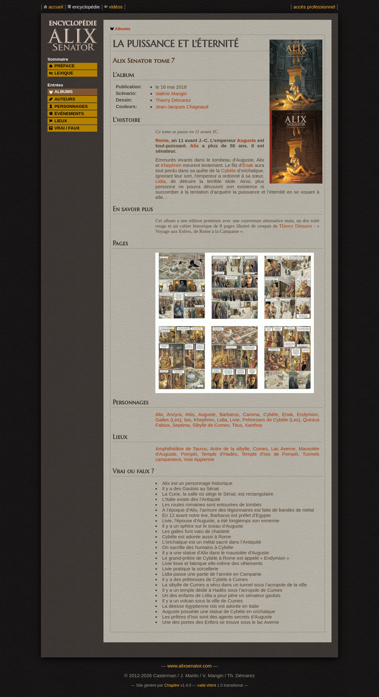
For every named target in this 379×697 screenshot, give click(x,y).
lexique (61, 73)
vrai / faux (64, 128)
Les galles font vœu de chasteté (195, 531)
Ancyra (174, 414)
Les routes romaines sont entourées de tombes (211, 504)
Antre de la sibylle (229, 448)
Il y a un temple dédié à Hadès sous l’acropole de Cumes (222, 590)
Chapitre (171, 685)
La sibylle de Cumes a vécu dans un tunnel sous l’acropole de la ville (234, 584)
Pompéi (189, 454)
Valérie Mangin (171, 93)
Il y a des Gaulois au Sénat (190, 488)
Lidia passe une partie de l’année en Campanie (211, 574)
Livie (235, 419)
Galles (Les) (168, 419)
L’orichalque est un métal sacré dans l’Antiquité (211, 542)
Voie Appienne (199, 459)
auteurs (62, 99)
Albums (123, 28)
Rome (162, 140)
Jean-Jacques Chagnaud (181, 106)
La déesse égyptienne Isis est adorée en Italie (210, 606)
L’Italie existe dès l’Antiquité (191, 499)
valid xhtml (206, 685)
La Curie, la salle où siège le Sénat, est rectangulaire (217, 494)
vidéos (115, 6)
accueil (55, 6)
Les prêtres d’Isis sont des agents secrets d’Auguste (217, 616)
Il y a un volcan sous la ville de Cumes (202, 600)
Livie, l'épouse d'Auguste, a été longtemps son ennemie (220, 520)
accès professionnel (314, 6)
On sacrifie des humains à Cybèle (197, 547)
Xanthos (253, 425)
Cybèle (228, 170)
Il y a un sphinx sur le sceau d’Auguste (202, 526)
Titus (237, 425)
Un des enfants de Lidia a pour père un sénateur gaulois (221, 595)
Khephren (171, 165)
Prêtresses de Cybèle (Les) (271, 419)
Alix (194, 145)
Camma (251, 414)
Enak (247, 165)
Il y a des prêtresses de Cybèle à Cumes (205, 579)
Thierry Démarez (173, 100)
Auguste (246, 140)
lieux (58, 120)
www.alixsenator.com (189, 665)
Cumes (260, 448)
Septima (181, 425)
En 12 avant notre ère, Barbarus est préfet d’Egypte (216, 515)
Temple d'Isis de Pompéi (270, 454)
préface (62, 65)
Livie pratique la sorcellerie (190, 568)
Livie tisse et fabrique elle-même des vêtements (212, 563)
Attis (189, 414)
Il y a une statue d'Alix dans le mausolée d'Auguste (215, 552)
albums (61, 91)
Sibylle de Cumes (211, 425)
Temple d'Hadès (219, 454)
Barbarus (229, 414)
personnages (68, 106)
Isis (187, 419)
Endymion (307, 414)
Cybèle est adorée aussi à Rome (196, 536)
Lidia (160, 181)
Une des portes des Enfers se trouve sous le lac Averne (220, 622)
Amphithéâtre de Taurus (181, 448)
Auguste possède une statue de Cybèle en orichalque (218, 611)
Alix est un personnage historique (197, 483)
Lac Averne (283, 448)
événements (66, 113)
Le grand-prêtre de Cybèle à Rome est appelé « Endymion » (225, 558)
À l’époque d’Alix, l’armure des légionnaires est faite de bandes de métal (238, 510)
